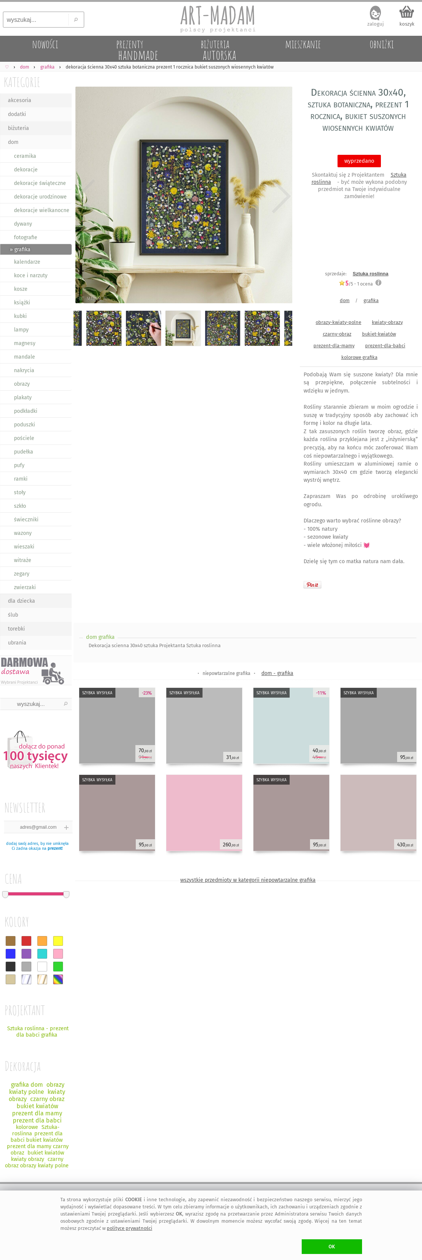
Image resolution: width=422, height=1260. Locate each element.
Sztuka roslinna (370, 273)
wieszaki (24, 547)
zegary (21, 574)
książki (22, 302)
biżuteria (18, 128)
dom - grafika (277, 673)
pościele (24, 438)
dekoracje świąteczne (40, 183)
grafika (371, 300)
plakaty (23, 397)
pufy (19, 465)
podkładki (25, 411)
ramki (21, 479)
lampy (21, 330)
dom (13, 142)
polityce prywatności (129, 1228)
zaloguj (375, 24)
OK (331, 1246)
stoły (20, 492)
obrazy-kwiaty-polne (338, 322)
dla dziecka (21, 601)
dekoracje (26, 169)
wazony (23, 533)
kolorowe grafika (359, 357)
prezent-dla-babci (385, 345)
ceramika (25, 156)
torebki (16, 629)
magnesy (24, 343)
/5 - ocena (356, 284)
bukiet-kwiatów (379, 334)
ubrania (17, 643)
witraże (22, 560)
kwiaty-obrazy (387, 322)
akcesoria (19, 100)
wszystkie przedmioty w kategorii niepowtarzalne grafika (248, 880)
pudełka (23, 452)
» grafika (20, 249)
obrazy (22, 384)
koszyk (406, 24)
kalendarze (27, 262)
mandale (24, 357)
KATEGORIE (22, 81)
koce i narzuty (31, 275)
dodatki (17, 114)
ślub (13, 615)
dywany (23, 224)
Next (280, 197)
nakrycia (24, 370)
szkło (20, 506)
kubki (20, 316)
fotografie (25, 237)
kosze (21, 289)
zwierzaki (25, 587)
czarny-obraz (337, 334)
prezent (55, 848)
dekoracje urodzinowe (40, 197)
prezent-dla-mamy (333, 345)
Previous (86, 197)
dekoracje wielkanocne (41, 210)
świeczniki (26, 519)
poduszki (24, 425)
